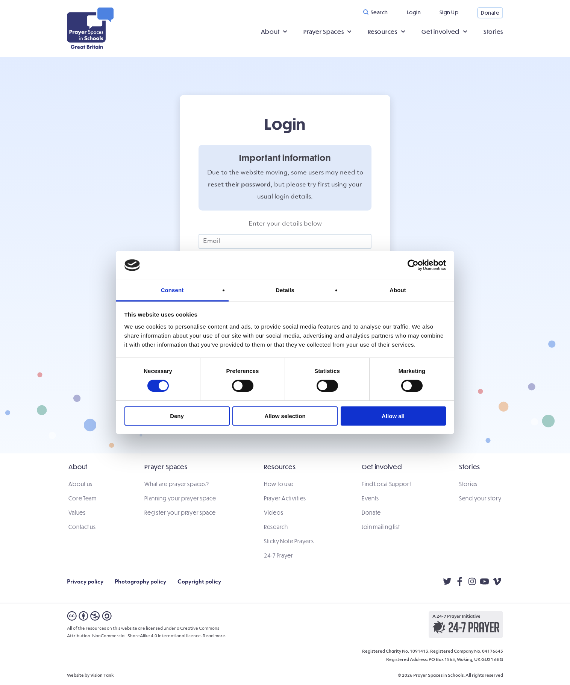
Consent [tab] (172, 290)
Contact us (80, 527)
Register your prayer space (179, 513)
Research (276, 527)
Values (75, 513)
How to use (279, 484)
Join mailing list (381, 527)
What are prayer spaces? (176, 484)
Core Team (81, 499)
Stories (493, 31)
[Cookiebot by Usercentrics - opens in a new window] (413, 265)
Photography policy (140, 579)
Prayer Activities (285, 499)
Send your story (482, 499)
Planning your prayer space (179, 499)
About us (79, 484)
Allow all (393, 416)
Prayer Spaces (323, 31)
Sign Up (449, 12)
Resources (382, 31)
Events (371, 499)
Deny (177, 416)
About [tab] (398, 290)
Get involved (440, 31)
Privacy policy (85, 579)
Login (414, 12)
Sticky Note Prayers (289, 541)
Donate (490, 12)
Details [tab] (285, 290)
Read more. (214, 634)
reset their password (239, 186)
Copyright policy (199, 579)
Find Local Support (387, 484)
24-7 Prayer (278, 556)
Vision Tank (102, 673)
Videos (273, 513)
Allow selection (284, 416)
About (270, 31)
